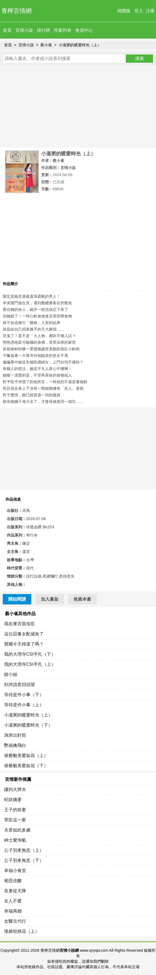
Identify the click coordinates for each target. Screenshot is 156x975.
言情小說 (24, 30)
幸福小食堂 (15, 870)
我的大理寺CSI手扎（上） (29, 664)
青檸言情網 (16, 10)
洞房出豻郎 (15, 735)
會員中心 (84, 30)
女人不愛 (13, 901)
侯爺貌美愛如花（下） (26, 765)
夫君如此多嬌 (17, 830)
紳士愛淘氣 (15, 840)
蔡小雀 (46, 45)
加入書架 (50, 599)
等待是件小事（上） (24, 704)
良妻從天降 (15, 890)
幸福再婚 (13, 911)
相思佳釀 (13, 880)
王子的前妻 (15, 809)
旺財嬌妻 (13, 799)
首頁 (7, 30)
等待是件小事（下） (24, 694)
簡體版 (123, 10)
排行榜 (43, 30)
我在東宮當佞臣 (19, 623)
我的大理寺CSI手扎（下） (29, 654)
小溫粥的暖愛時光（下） (28, 725)
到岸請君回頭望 (19, 684)
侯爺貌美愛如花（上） (26, 755)
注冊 (150, 10)
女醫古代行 (15, 921)
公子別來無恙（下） (24, 860)
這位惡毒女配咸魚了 (24, 634)
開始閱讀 (17, 599)
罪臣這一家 (15, 820)
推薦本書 (82, 599)
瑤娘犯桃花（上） (21, 931)
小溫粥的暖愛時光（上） (80, 45)
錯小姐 (10, 674)
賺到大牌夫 (15, 789)
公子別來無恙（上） (24, 850)
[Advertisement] (78, 106)
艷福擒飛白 (15, 745)
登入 (138, 10)
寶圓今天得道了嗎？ (24, 644)
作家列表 (62, 30)
